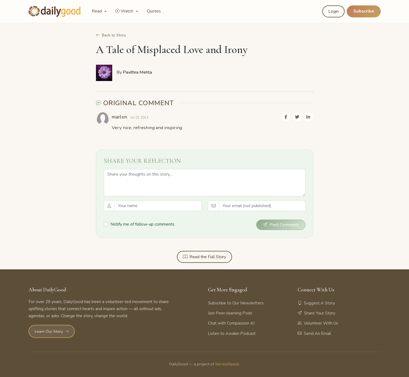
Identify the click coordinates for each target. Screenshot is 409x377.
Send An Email (314, 333)
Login (333, 11)
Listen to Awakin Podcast (232, 333)
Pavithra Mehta (137, 72)
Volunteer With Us (318, 323)
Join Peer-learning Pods (230, 313)
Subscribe (363, 11)
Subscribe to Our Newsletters (236, 303)
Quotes (154, 11)
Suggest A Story (316, 303)
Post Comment (281, 225)
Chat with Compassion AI (231, 323)
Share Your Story (316, 313)
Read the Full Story (204, 257)
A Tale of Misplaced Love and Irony (172, 49)
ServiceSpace (227, 363)
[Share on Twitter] (297, 116)
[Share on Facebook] (287, 116)
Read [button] (97, 11)
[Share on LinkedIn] (308, 116)
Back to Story (111, 35)
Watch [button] (124, 11)
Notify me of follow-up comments (142, 224)
